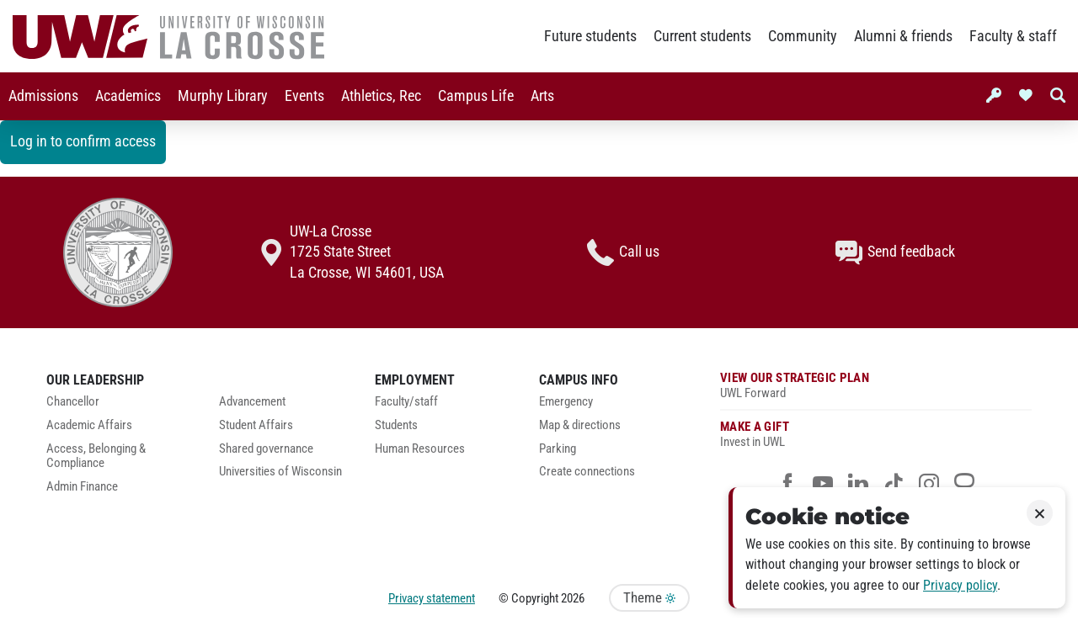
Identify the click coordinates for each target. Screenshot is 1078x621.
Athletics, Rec (381, 96)
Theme (649, 598)
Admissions (43, 96)
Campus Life (476, 96)
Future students (590, 36)
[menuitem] (43, 96)
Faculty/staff (406, 402)
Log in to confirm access (83, 141)
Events (304, 96)
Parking (557, 449)
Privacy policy (960, 585)
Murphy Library (223, 96)
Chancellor (72, 402)
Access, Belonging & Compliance (96, 456)
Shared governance (266, 449)
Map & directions (580, 425)
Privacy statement (431, 598)
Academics (128, 96)
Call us (623, 252)
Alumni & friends (903, 36)
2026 (572, 598)
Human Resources (420, 449)
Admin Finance (82, 487)
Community (802, 36)
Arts (542, 96)
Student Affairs (256, 425)
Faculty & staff (1013, 36)
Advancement (252, 402)
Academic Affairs (89, 425)
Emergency (566, 402)
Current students (702, 36)
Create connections (587, 471)
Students (396, 425)
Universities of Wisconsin (280, 471)
